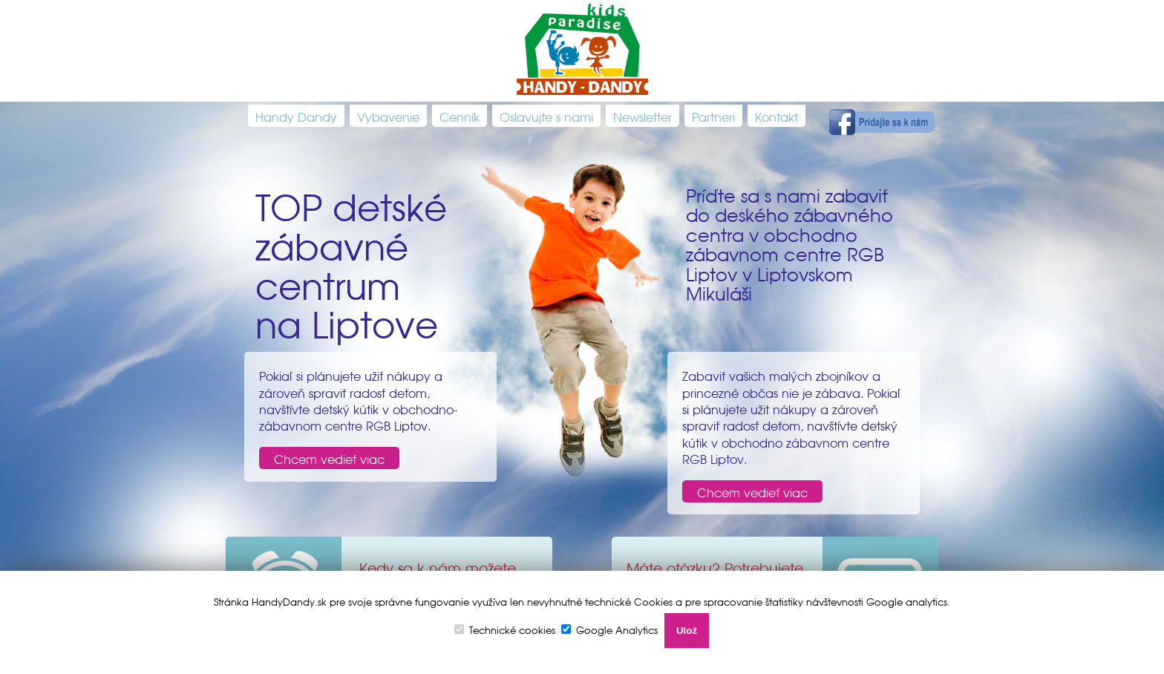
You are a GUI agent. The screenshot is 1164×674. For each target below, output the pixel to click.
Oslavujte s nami (546, 116)
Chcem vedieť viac (329, 458)
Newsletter (642, 116)
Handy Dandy (296, 116)
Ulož (686, 630)
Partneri (713, 116)
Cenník (459, 116)
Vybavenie (388, 116)
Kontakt (776, 116)
